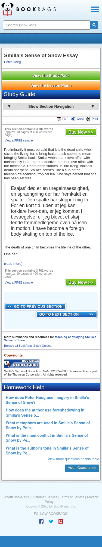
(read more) (13, 264)
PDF (62, 118)
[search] (46, 25)
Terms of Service (72, 497)
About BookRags (16, 497)
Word (77, 118)
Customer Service (44, 497)
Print (92, 118)
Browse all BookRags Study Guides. (28, 345)
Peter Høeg (12, 62)
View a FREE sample (19, 140)
